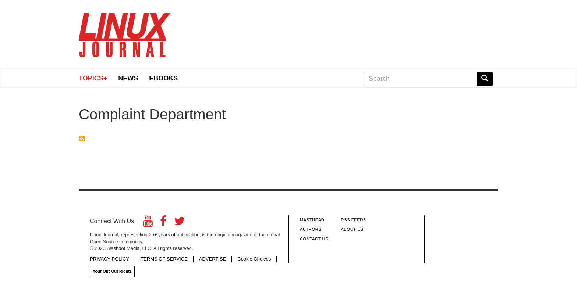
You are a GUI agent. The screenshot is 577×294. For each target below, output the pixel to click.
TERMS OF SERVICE (164, 259)
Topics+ (93, 78)
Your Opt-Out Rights (112, 271)
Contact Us (314, 239)
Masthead (312, 220)
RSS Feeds (353, 220)
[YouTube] (148, 223)
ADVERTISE (212, 259)
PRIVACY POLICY (109, 259)
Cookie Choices (254, 259)
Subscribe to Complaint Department (82, 138)
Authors (310, 229)
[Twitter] (179, 223)
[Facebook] (163, 223)
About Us (352, 229)
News (128, 78)
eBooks (163, 78)
